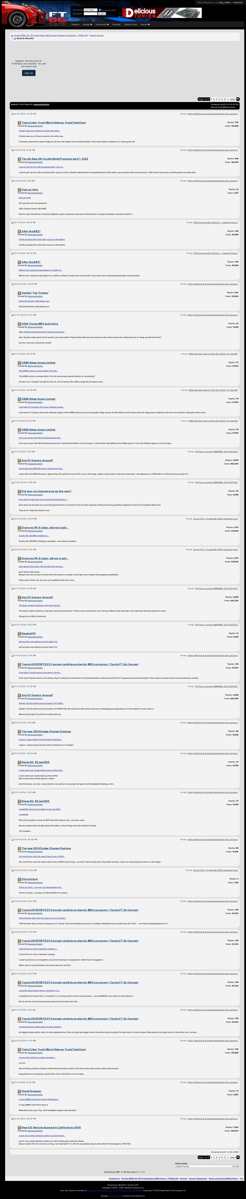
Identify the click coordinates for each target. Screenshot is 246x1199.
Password (77, 13)
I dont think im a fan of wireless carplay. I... (38, 948)
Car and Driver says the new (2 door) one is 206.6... (42, 856)
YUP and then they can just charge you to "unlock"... (42, 918)
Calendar (116, 24)
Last (233, 99)
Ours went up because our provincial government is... (43, 499)
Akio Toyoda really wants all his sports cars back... (42, 331)
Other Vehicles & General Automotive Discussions (213, 114)
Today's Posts (130, 24)
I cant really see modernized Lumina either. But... (41, 770)
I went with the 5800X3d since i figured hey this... (41, 468)
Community (102, 24)
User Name (78, 10)
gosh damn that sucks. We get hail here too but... (41, 566)
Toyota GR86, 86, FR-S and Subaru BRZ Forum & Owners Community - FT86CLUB (51, 35)
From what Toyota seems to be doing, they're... (40, 672)
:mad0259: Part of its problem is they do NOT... (40, 809)
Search (145, 24)
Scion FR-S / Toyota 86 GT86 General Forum (215, 519)
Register (75, 24)
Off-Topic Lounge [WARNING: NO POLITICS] (216, 451)
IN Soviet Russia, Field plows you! (34, 301)
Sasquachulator (35, 126)
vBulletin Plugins (115, 1196)
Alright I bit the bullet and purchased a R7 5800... (41, 703)
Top (241, 1178)
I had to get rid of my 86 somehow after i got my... (41, 167)
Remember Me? (107, 10)
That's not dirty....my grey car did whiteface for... (40, 887)
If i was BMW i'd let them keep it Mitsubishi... (39, 1099)
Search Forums (97, 35)
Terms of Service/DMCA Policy (223, 1178)
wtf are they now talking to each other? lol (38, 641)
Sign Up (29, 73)
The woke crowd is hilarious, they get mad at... (40, 605)
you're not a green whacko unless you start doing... (42, 1135)
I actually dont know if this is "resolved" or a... (39, 990)
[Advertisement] (144, 68)
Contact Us (114, 1178)
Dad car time (25, 197)
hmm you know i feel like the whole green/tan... (40, 437)
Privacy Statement (198, 1178)
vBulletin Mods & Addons (131, 1190)
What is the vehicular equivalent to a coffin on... (40, 270)
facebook (238, 2)
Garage (87, 24)
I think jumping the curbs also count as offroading (42, 239)
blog (221, 2)
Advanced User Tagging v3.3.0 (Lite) (103, 1190)
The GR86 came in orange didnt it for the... (38, 370)
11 (225, 99)
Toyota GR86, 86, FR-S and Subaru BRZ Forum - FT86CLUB (149, 1178)
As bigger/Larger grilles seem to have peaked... (40, 1026)
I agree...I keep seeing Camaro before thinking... (40, 739)
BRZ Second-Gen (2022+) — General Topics (216, 222)
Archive (183, 1178)
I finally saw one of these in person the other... (39, 130)
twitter (227, 2)
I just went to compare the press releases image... (41, 407)
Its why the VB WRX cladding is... (34, 535)
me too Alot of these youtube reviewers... (37, 1057)
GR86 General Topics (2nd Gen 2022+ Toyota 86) (213, 354)
